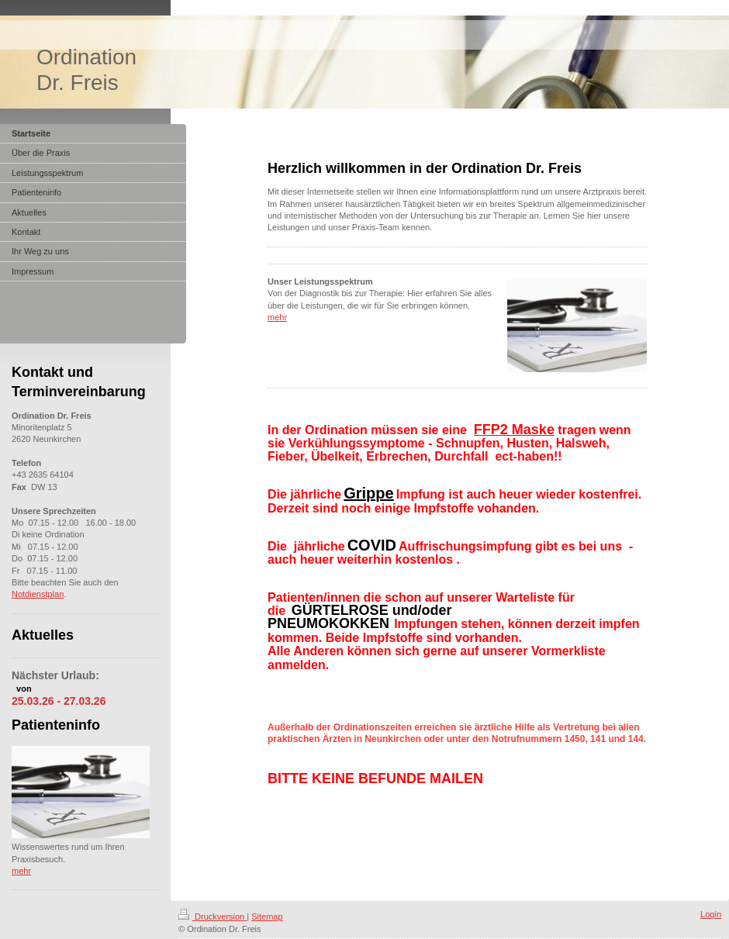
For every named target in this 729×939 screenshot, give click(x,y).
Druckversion (212, 916)
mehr (277, 317)
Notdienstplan (38, 594)
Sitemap (266, 916)
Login (710, 914)
